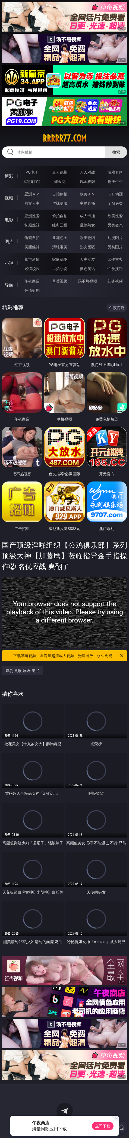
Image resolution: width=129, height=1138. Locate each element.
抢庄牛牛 (115, 181)
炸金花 (59, 181)
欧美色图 (87, 237)
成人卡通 (87, 215)
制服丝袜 (32, 225)
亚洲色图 (59, 237)
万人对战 (87, 172)
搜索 (116, 152)
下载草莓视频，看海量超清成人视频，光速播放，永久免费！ (68, 655)
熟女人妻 (32, 203)
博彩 (9, 176)
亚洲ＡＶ (32, 194)
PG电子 (32, 172)
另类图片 (115, 246)
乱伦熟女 (87, 225)
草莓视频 (59, 281)
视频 (9, 198)
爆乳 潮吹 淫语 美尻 (22, 670)
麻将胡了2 (32, 181)
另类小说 (59, 268)
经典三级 (59, 225)
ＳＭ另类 (115, 203)
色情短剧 (32, 290)
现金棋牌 (87, 181)
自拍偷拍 (59, 194)
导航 (9, 285)
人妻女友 (87, 259)
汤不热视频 (87, 281)
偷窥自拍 (32, 237)
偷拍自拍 (59, 215)
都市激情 (32, 259)
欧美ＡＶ (87, 194)
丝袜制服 (59, 203)
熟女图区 (87, 246)
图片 (9, 241)
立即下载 (102, 1125)
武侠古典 (115, 259)
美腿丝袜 (32, 246)
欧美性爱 (115, 215)
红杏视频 (115, 281)
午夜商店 (32, 281)
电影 (9, 220)
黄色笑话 (87, 268)
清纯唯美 (59, 246)
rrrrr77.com (64, 138)
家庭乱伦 (59, 259)
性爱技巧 (115, 268)
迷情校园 (32, 268)
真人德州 (59, 172)
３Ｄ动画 (115, 194)
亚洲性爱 (32, 215)
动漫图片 (115, 237)
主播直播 (87, 203)
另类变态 (115, 225)
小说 (9, 263)
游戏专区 (115, 172)
